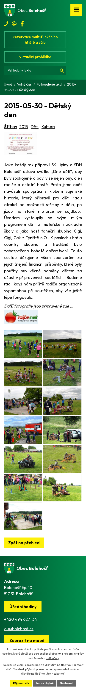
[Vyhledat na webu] (35, 70)
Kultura (48, 126)
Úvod (8, 84)
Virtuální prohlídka (35, 57)
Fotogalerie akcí (49, 84)
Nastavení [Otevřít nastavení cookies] (66, 683)
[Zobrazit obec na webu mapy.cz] (26, 640)
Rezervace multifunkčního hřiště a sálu (35, 39)
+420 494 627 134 (20, 619)
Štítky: (10, 126)
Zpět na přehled (24, 542)
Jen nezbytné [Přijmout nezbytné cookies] (45, 683)
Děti (35, 126)
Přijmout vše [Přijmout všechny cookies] (21, 683)
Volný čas (24, 84)
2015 (23, 126)
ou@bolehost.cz (18, 628)
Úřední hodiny (22, 606)
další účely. (52, 658)
